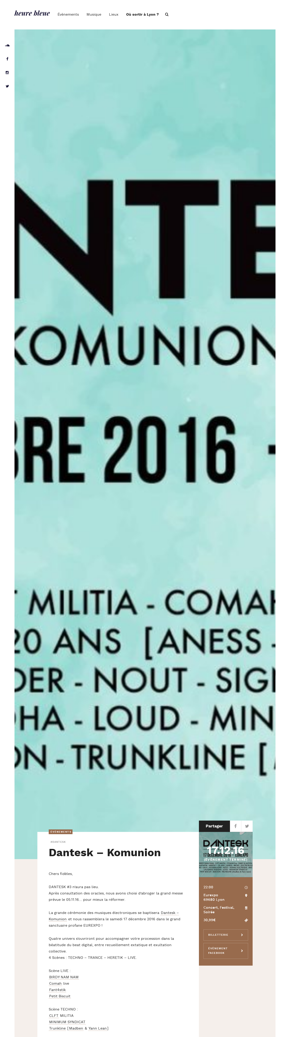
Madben (76, 1028)
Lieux (113, 14)
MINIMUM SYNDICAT (67, 1022)
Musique (94, 14)
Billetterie (218, 935)
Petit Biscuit (59, 996)
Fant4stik (57, 990)
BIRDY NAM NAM (64, 977)
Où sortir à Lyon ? (142, 14)
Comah (55, 983)
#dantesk (58, 842)
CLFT (53, 1015)
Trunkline (57, 1028)
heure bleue (32, 13)
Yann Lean (98, 1028)
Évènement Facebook (218, 951)
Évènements (68, 14)
